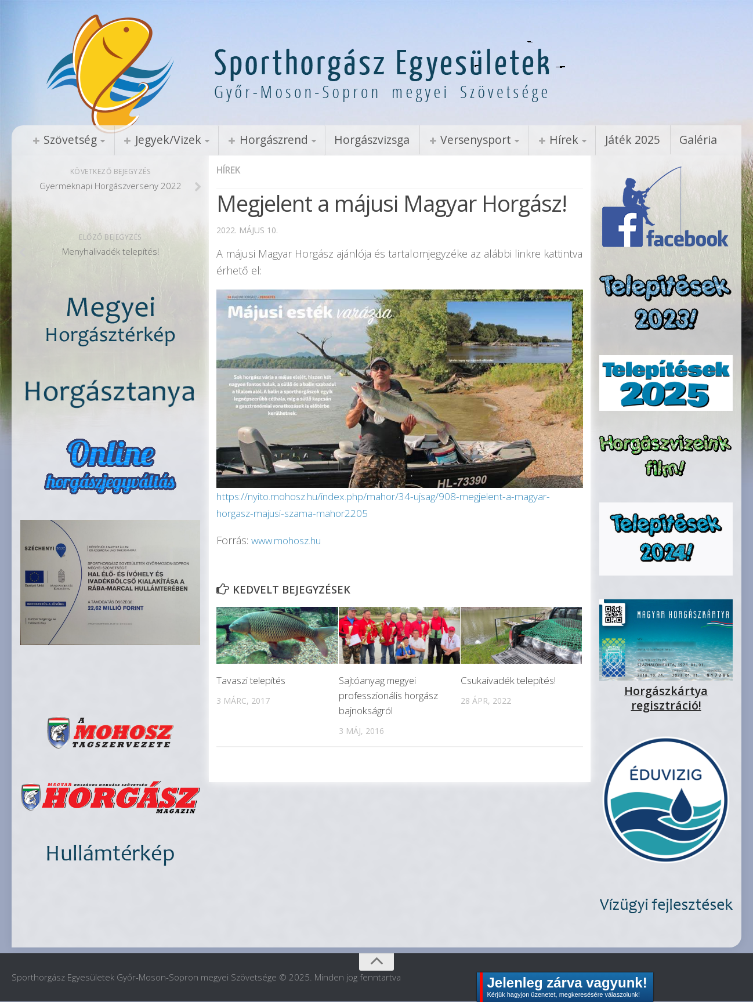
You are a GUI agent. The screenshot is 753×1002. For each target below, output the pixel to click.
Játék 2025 (593, 140)
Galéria (653, 140)
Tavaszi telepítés (251, 681)
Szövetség (67, 140)
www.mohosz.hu (290, 541)
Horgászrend (257, 140)
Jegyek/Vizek (159, 140)
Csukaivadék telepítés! (508, 681)
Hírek (529, 140)
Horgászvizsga (350, 140)
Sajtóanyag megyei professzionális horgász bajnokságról (389, 696)
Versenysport (447, 140)
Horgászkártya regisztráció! (666, 691)
